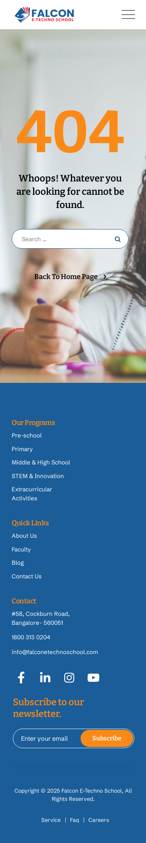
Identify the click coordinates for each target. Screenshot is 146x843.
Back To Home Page (66, 276)
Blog (18, 562)
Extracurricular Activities (32, 494)
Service (51, 819)
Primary (22, 449)
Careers (98, 819)
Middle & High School (41, 462)
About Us (24, 535)
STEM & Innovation (38, 476)
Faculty (21, 549)
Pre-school (27, 435)
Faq (74, 819)
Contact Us (27, 576)
